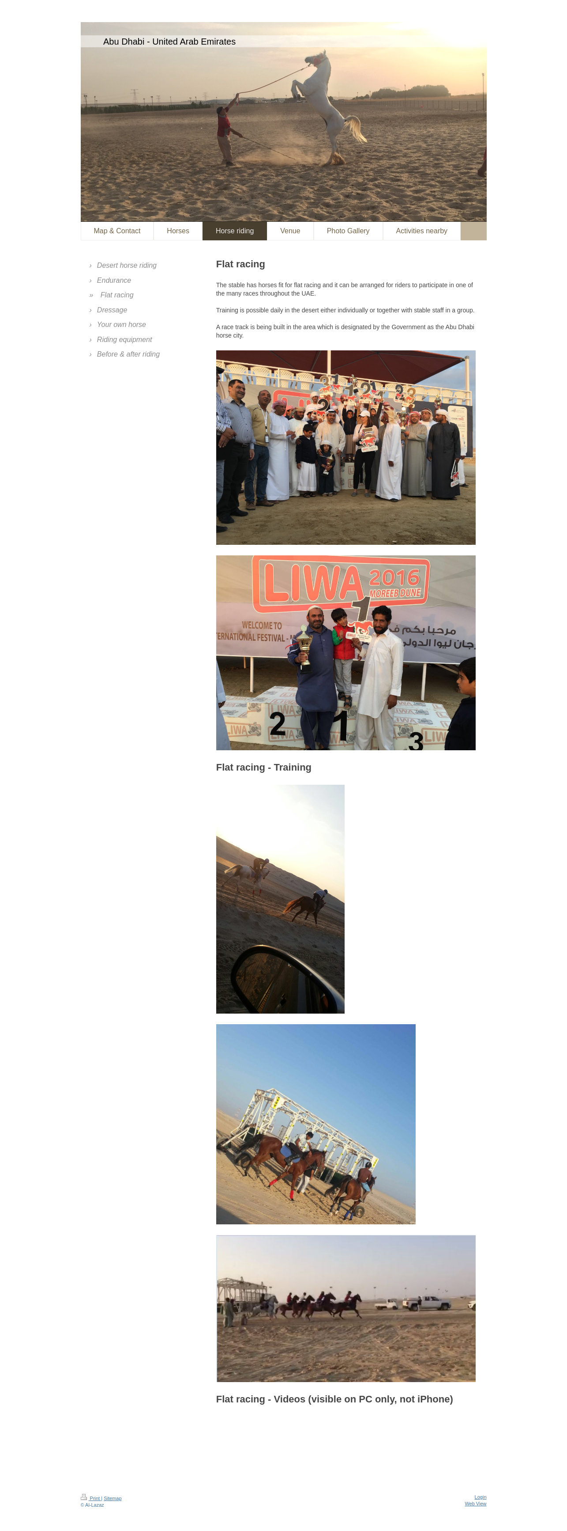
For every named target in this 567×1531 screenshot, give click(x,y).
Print (91, 1498)
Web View (475, 1503)
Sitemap (112, 1498)
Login (481, 1497)
